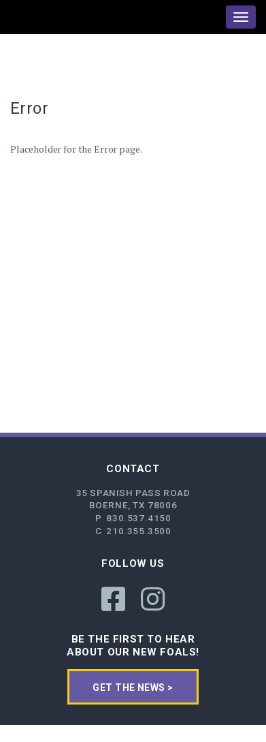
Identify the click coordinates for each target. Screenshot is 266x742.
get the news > (133, 687)
